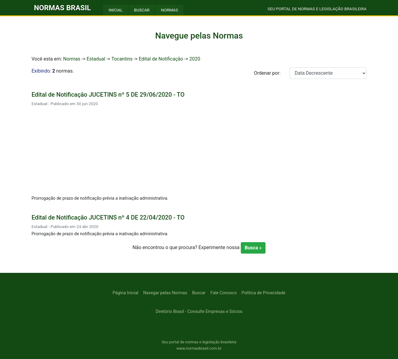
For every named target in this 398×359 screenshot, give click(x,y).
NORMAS (169, 10)
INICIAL (116, 10)
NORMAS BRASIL (62, 8)
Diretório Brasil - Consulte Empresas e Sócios (199, 311)
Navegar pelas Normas (165, 292)
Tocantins (121, 59)
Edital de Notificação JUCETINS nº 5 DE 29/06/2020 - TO (108, 94)
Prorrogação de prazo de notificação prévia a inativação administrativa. (100, 198)
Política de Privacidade (263, 292)
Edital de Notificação (161, 59)
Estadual (96, 59)
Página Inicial (125, 292)
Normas (71, 59)
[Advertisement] (199, 152)
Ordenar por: (267, 73)
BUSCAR (141, 10)
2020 (194, 59)
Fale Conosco (223, 292)
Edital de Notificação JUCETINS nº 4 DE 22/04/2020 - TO (108, 217)
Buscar (199, 292)
